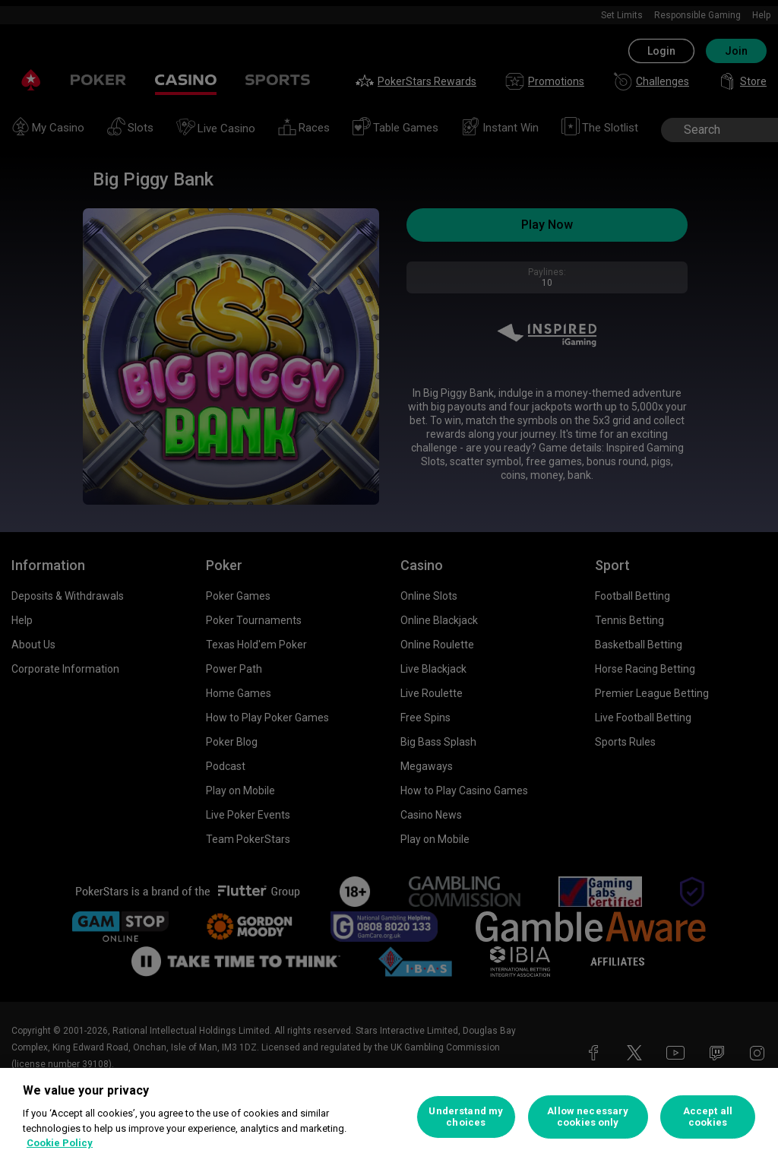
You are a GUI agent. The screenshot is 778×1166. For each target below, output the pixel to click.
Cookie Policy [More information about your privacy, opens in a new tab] (60, 1143)
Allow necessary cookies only (587, 1117)
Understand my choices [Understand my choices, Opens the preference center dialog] (466, 1117)
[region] (389, 1117)
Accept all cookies (707, 1117)
